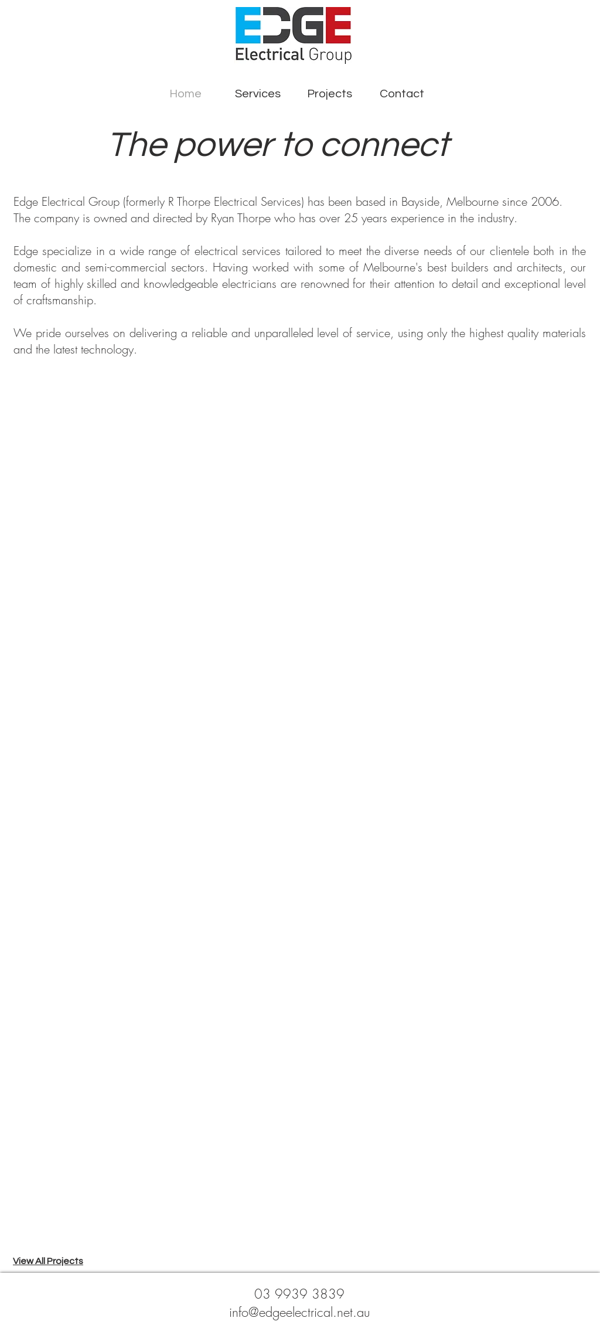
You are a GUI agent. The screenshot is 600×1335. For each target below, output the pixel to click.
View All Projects (48, 1261)
